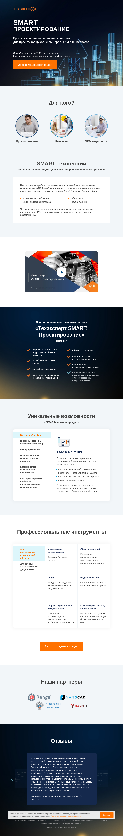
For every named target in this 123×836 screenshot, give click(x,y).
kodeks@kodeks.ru (68, 827)
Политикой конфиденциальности (66, 816)
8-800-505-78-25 (53, 827)
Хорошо (106, 815)
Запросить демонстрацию (35, 64)
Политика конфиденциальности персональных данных (61, 824)
